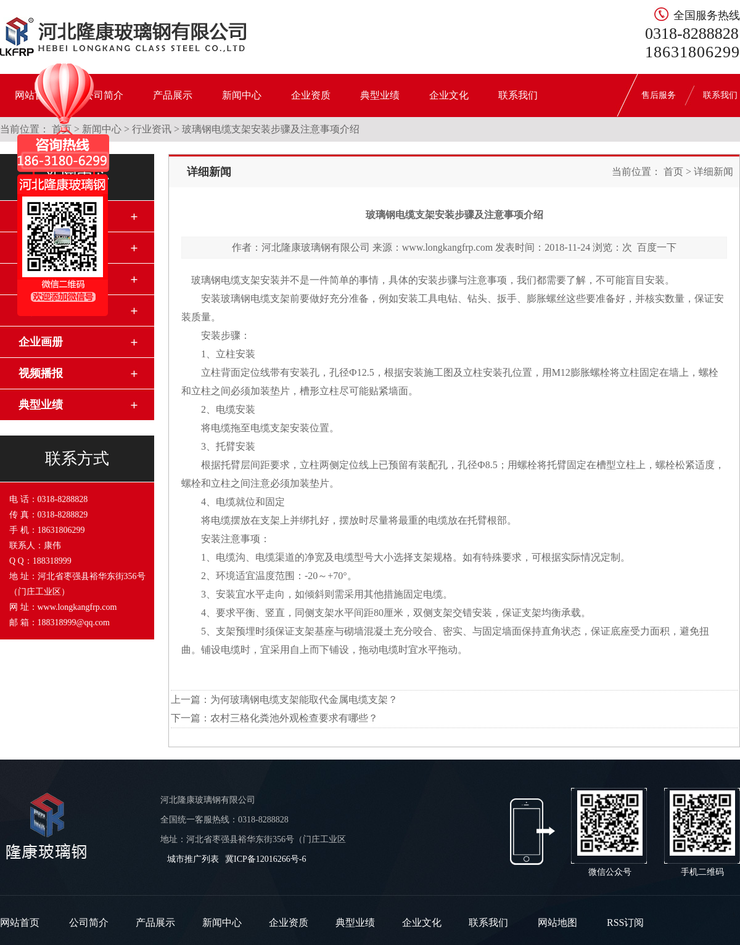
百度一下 (656, 247)
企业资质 (311, 95)
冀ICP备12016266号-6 (265, 859)
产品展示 (172, 95)
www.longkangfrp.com (447, 247)
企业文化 (449, 95)
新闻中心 (241, 95)
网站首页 (19, 922)
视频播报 (40, 373)
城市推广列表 (193, 859)
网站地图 (557, 922)
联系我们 (518, 95)
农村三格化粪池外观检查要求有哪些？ (294, 718)
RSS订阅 (625, 922)
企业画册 (40, 342)
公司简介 (89, 922)
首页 (673, 171)
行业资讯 (151, 129)
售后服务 (658, 95)
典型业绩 (380, 95)
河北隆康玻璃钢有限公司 (315, 247)
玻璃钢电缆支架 (225, 280)
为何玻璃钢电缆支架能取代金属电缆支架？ (304, 699)
